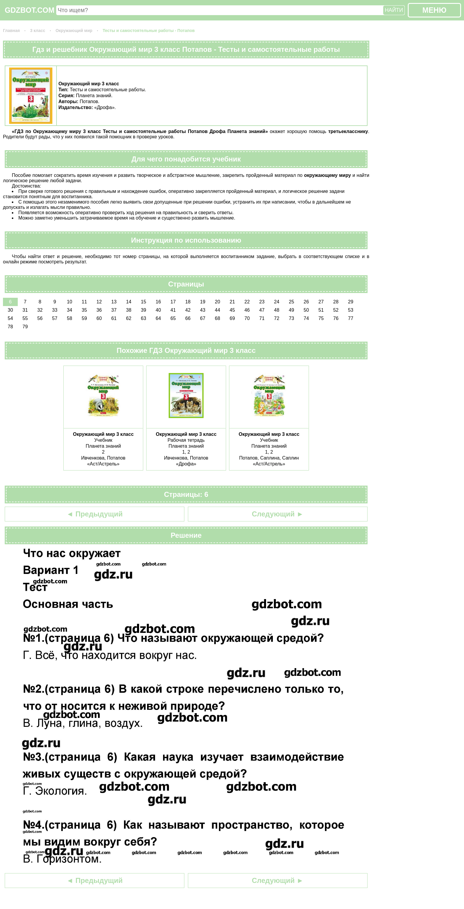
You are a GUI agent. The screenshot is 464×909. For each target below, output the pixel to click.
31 (25, 310)
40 (158, 310)
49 (291, 310)
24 (276, 301)
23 (262, 301)
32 (40, 310)
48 (276, 310)
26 (306, 301)
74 (306, 318)
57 (54, 318)
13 (114, 301)
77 (350, 318)
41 (173, 310)
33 (54, 310)
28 (336, 301)
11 (84, 301)
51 (321, 310)
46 (247, 310)
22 (247, 301)
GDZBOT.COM (29, 10)
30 (10, 310)
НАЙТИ (394, 10)
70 (247, 318)
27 (321, 301)
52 (336, 310)
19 (202, 301)
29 (350, 301)
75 (321, 318)
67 (202, 318)
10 (69, 301)
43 (202, 310)
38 (128, 310)
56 (40, 318)
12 (99, 301)
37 (114, 310)
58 (69, 318)
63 (143, 318)
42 (188, 310)
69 (232, 318)
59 (84, 318)
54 (10, 318)
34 (69, 310)
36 (99, 310)
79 (25, 326)
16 (158, 301)
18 (188, 301)
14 (128, 301)
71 (262, 318)
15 (143, 301)
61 (114, 318)
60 (99, 318)
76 (336, 318)
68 (217, 318)
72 (276, 318)
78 (10, 326)
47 (262, 310)
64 (158, 318)
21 (232, 301)
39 (143, 310)
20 (217, 301)
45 (232, 310)
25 (291, 301)
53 (350, 310)
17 (173, 301)
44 (217, 310)
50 (306, 310)
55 (25, 318)
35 (84, 310)
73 (291, 318)
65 (173, 318)
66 (188, 318)
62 (128, 318)
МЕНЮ (434, 10)
